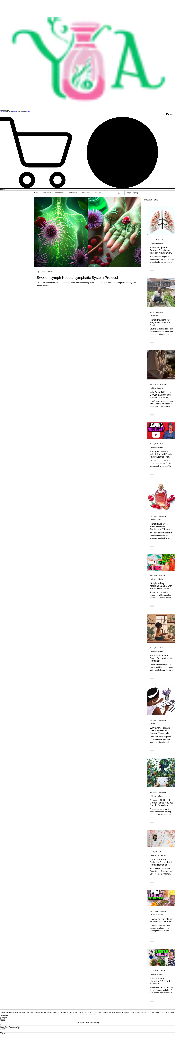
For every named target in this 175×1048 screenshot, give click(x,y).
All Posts (36, 192)
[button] (6, 111)
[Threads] (87, 1043)
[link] (87, 152)
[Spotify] (87, 1039)
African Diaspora (157, 388)
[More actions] (138, 271)
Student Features (157, 243)
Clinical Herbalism (157, 579)
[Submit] (87, 1028)
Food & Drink (156, 520)
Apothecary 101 (47, 192)
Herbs (153, 724)
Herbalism (154, 316)
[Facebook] (87, 1035)
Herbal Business (157, 447)
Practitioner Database (159, 855)
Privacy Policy (4, 1015)
